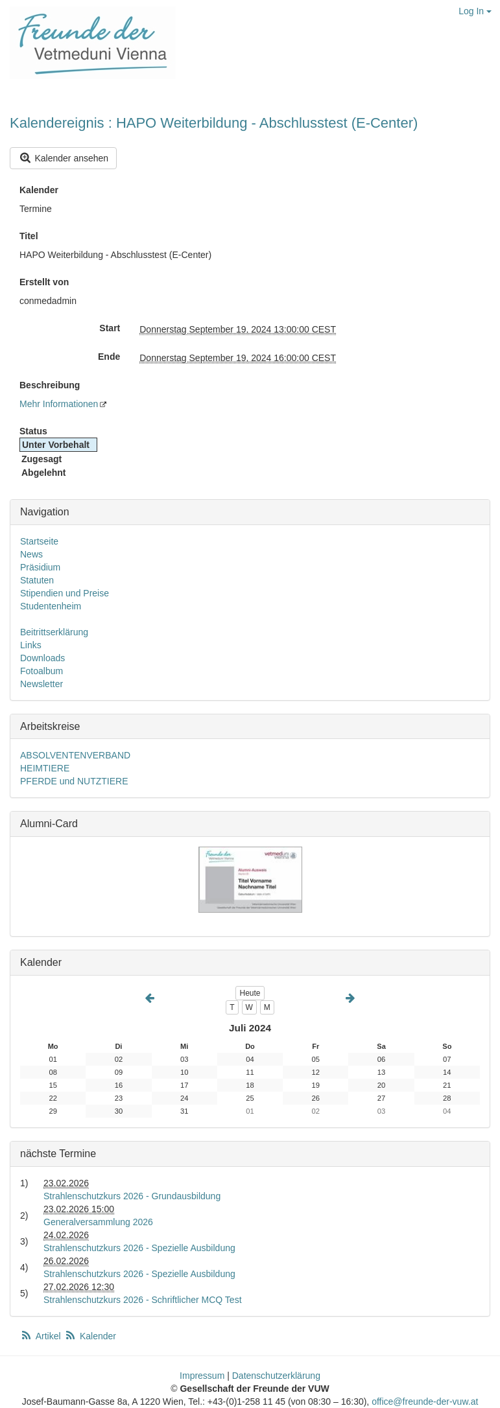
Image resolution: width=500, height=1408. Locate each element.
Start (109, 328)
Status (33, 431)
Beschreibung (49, 385)
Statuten (37, 580)
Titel (28, 236)
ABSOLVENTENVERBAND (75, 755)
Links (31, 645)
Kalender (38, 190)
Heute (249, 993)
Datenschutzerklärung (276, 1375)
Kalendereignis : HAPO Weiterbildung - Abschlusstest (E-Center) (214, 123)
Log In (475, 11)
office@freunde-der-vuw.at (425, 1401)
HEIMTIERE (44, 768)
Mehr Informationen (58, 404)
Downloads (42, 658)
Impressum (202, 1375)
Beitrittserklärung (54, 632)
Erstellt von (44, 282)
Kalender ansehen (63, 157)
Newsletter (41, 684)
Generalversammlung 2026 (98, 1222)
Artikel (41, 1336)
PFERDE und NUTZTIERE (74, 781)
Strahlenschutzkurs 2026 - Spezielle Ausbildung (139, 1248)
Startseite (39, 541)
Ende (109, 356)
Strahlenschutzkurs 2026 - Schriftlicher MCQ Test (142, 1300)
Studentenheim (50, 606)
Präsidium (40, 567)
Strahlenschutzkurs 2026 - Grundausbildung (131, 1196)
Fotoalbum (41, 671)
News (31, 554)
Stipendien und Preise (64, 593)
